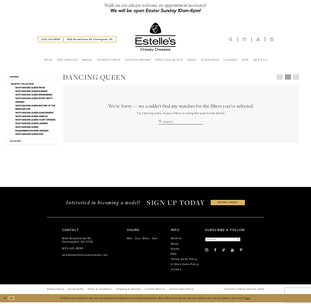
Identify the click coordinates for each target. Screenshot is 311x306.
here (247, 302)
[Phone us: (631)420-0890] (50, 39)
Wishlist (176, 242)
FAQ (174, 258)
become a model (228, 206)
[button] (258, 39)
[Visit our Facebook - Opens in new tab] (215, 254)
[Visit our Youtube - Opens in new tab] (232, 254)
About (175, 247)
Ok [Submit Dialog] (13, 302)
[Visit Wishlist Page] (244, 39)
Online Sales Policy (184, 263)
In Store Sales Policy (185, 268)
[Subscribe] (245, 243)
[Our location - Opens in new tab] (89, 39)
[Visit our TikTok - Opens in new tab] (223, 254)
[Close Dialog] (5, 302)
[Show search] (231, 39)
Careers (176, 273)
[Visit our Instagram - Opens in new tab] (206, 255)
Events (175, 252)
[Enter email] (226, 243)
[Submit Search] (161, 121)
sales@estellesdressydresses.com (85, 259)
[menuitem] (50, 39)
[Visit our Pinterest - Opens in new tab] (241, 254)
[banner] (155, 36)
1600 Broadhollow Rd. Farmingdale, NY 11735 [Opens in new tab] (77, 244)
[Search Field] (181, 121)
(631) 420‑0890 (72, 252)
